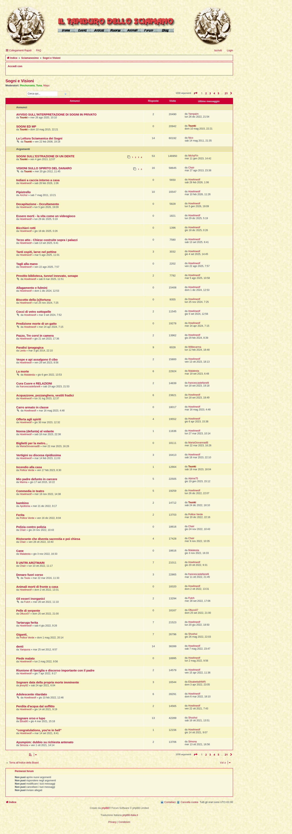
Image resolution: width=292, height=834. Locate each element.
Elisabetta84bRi (197, 681)
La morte (22, 371)
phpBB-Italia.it (130, 815)
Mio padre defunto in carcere (36, 479)
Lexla (23, 350)
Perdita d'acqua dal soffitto (35, 706)
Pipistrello (23, 192)
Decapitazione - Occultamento (37, 204)
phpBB (105, 808)
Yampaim (193, 113)
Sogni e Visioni (19, 81)
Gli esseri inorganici (30, 598)
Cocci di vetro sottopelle (33, 311)
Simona (24, 745)
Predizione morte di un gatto (36, 323)
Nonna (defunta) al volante (35, 431)
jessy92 (24, 685)
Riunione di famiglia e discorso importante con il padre (55, 670)
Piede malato (25, 658)
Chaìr (191, 167)
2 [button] (206, 93)
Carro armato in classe (32, 407)
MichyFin (193, 155)
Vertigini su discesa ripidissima (38, 455)
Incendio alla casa (29, 467)
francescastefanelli (30, 386)
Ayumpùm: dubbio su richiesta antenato (44, 742)
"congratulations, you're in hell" (38, 730)
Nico (190, 137)
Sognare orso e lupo (30, 718)
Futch (27, 602)
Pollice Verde (27, 470)
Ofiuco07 (25, 613)
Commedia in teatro (30, 491)
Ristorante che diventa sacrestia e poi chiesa (48, 539)
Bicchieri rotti (25, 228)
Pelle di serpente (28, 610)
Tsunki (24, 117)
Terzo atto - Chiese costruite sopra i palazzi (47, 240)
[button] (195, 93)
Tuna (39, 85)
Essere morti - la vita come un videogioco (45, 216)
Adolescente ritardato (31, 694)
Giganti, (21, 634)
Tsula (27, 578)
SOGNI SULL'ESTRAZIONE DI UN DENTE (45, 156)
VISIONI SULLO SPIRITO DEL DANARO (44, 168)
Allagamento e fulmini (31, 287)
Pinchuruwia (27, 85)
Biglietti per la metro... (32, 443)
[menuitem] (36, 50)
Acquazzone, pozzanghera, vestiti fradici (45, 395)
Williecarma (194, 347)
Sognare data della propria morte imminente (47, 682)
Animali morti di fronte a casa (37, 586)
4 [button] (214, 93)
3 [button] (210, 93)
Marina (23, 482)
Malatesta (29, 374)
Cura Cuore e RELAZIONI (34, 383)
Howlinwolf (26, 183)
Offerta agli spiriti (28, 419)
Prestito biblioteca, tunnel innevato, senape (47, 275)
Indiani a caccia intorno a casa (37, 180)
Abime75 (193, 478)
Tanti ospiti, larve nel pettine (36, 252)
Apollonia (25, 506)
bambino (22, 503)
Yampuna (25, 649)
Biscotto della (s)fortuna (33, 299)
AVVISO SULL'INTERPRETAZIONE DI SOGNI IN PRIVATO (56, 114)
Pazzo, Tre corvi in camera (35, 335)
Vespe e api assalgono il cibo (37, 359)
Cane (20, 550)
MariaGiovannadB (30, 446)
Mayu (46, 85)
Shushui (192, 634)
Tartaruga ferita (27, 622)
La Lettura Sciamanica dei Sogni (39, 138)
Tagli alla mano (27, 264)
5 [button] (218, 93)
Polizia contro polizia (31, 527)
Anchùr (24, 195)
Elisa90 (24, 721)
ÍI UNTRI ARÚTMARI (30, 562)
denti (19, 646)
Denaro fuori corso (29, 574)
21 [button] (226, 93)
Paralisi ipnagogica (30, 347)
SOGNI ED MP (26, 126)
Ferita (20, 515)
